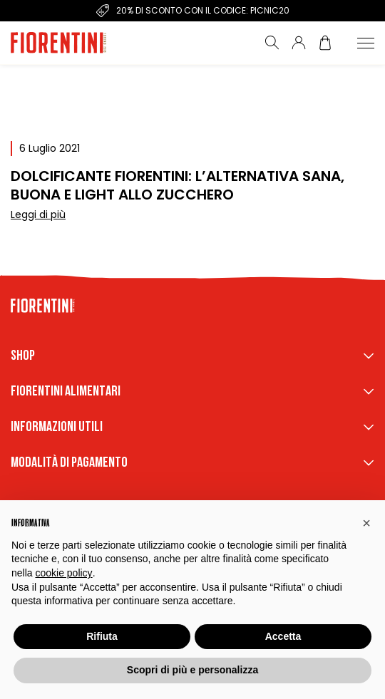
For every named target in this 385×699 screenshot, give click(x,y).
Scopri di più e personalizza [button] (192, 669)
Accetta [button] (283, 636)
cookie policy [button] (63, 573)
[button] (366, 523)
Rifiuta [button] (102, 636)
